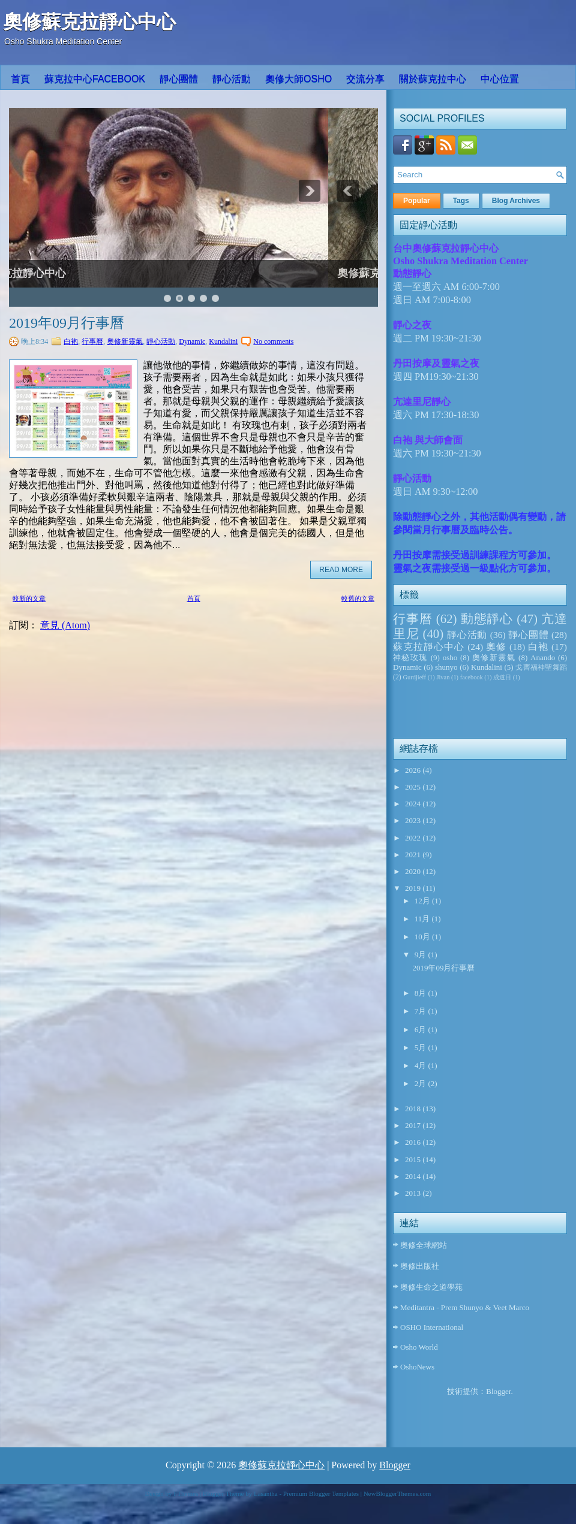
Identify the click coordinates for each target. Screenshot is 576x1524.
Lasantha (266, 1493)
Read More (341, 570)
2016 (413, 1142)
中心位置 (500, 79)
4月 (421, 1065)
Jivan (442, 677)
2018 (413, 1108)
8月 (421, 992)
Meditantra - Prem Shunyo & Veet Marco (464, 1307)
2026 (413, 770)
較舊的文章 (357, 598)
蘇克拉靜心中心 (428, 647)
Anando (542, 657)
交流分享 (365, 79)
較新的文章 (29, 598)
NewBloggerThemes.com (397, 1493)
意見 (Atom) (65, 625)
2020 (413, 871)
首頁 (20, 79)
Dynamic (192, 341)
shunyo (446, 667)
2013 (413, 1193)
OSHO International (431, 1327)
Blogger (498, 1391)
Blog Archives (516, 200)
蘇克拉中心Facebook (94, 79)
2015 (413, 1159)
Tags (461, 200)
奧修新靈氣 (125, 341)
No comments (273, 341)
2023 (413, 820)
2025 (413, 786)
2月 (421, 1083)
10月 (423, 936)
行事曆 (92, 341)
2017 (413, 1125)
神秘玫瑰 (410, 657)
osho (450, 657)
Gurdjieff (414, 677)
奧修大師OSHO (298, 79)
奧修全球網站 (423, 1245)
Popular (416, 200)
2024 (413, 803)
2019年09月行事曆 (66, 323)
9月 (421, 954)
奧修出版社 (419, 1266)
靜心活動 (231, 79)
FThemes (185, 1493)
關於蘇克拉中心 (432, 79)
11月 (423, 918)
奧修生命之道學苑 (431, 1287)
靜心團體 (179, 79)
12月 (423, 900)
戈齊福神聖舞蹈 (541, 668)
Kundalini (223, 341)
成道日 (502, 677)
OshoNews (417, 1366)
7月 (421, 1010)
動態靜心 (487, 618)
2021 (413, 854)
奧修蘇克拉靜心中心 (89, 21)
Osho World (419, 1346)
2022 (413, 837)
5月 (421, 1047)
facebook (471, 677)
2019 (413, 888)
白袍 (71, 341)
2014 (413, 1176)
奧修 (496, 647)
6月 (421, 1029)
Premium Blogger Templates (321, 1493)
